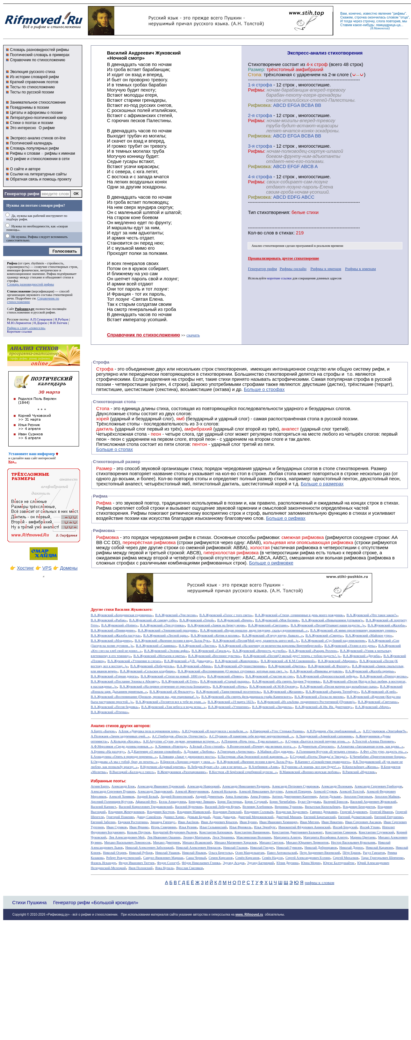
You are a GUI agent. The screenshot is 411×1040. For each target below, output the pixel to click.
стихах (286, 232)
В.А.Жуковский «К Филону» (328, 666)
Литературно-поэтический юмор (38, 117)
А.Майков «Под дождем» (275, 751)
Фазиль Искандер (103, 863)
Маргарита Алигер (287, 837)
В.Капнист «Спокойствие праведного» (322, 761)
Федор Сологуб (168, 863)
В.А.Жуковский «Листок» (197, 645)
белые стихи (305, 212)
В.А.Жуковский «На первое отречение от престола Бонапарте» (165, 686)
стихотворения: (273, 212)
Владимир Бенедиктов (359, 806)
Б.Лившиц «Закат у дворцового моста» (187, 756)
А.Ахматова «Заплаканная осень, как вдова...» (370, 746)
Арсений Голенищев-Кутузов (112, 801)
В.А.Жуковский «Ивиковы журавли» (316, 671)
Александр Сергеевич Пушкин (113, 791)
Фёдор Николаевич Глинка (201, 863)
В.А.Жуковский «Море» (372, 707)
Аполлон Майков (387, 796)
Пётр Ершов (351, 852)
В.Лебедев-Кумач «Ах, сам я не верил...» (217, 767)
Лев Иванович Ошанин (163, 837)
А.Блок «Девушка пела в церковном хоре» (149, 731)
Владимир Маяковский (193, 812)
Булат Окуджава (309, 801)
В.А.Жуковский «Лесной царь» (165, 635)
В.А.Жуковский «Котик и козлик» (215, 635)
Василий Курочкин (188, 806)
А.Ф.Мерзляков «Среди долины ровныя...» (121, 746)
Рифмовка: (260, 105)
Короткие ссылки (19, 331)
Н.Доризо (40, 323)
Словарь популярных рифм (34, 148)
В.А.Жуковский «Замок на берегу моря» (216, 625)
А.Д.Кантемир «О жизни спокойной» (154, 751)
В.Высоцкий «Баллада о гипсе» (132, 772)
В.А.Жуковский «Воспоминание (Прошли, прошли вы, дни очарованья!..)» (145, 696)
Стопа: (255, 74)
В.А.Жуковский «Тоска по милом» (319, 696)
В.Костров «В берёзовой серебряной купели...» (243, 772)
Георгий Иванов (381, 812)
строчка (361, 17)
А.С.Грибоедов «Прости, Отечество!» (179, 736)
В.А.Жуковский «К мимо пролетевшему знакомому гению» (353, 630)
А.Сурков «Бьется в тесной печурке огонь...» (317, 741)
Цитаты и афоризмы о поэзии (36, 112)
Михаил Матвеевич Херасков (235, 842)
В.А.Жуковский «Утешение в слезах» (134, 661)
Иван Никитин (331, 822)
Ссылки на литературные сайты (38, 174)
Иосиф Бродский (345, 827)
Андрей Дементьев (209, 796)
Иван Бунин (248, 822)
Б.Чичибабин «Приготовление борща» (377, 756)
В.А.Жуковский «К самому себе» (153, 620)
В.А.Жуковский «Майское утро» (368, 635)
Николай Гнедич (262, 847)
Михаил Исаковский (197, 842)
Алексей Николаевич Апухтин (261, 791)
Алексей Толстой (351, 791)
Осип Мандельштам (249, 852)
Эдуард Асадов (233, 863)
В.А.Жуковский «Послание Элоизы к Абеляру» (125, 681)
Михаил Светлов (271, 842)
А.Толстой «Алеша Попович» (373, 741)
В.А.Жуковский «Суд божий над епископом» (333, 640)
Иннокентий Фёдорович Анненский (304, 827)
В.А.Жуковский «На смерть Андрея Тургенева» (286, 681)
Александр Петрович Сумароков (295, 786)
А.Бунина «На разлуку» (108, 751)
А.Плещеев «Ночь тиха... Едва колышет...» (251, 741)
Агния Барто (100, 786)
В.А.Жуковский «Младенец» (111, 640)
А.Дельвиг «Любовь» (199, 751)
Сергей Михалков (345, 857)
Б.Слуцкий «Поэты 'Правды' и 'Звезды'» (318, 756)
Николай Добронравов (321, 847)
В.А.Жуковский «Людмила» (272, 707)
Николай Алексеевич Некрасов (198, 847)
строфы (12, 281)
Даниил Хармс (173, 817)
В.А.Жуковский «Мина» (194, 666)
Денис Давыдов (224, 817)
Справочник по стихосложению (37, 60)
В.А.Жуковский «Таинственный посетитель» (228, 691)
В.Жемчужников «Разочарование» (181, 772)
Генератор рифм (21, 193)
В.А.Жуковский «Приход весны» (383, 676)
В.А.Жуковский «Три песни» (176, 615)
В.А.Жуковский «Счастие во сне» (270, 676)
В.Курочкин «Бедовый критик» (162, 767)
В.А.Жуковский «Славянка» (156, 645)
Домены (68, 568)
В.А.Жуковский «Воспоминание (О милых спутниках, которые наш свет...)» (232, 671)
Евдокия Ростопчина (133, 822)
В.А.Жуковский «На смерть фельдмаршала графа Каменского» (246, 696)
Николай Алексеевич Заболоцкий (149, 847)
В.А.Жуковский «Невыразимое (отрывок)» (332, 620)
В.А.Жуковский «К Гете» (180, 681)
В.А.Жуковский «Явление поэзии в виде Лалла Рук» (172, 640)
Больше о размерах (322, 483)
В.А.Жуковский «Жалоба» (387, 625)
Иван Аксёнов (188, 822)
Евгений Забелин (103, 822)
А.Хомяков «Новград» (171, 746)
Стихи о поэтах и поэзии (31, 123)
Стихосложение (19, 291)
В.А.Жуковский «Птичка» (109, 712)
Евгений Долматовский (354, 817)
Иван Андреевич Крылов (219, 822)
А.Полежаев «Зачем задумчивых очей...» (120, 736)
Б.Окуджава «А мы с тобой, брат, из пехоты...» (124, 761)
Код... (12, 461)
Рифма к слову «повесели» (26, 328)
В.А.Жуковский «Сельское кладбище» (147, 671)
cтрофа (264, 84)
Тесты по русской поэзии (32, 92)
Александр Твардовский (155, 791)
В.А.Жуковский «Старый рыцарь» (225, 681)
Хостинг (25, 568)
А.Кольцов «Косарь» (125, 741)
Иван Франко (138, 827)
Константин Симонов (340, 832)
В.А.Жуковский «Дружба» (362, 656)
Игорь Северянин (163, 827)
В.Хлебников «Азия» (264, 767)
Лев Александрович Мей (126, 837)
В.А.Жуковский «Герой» (197, 620)
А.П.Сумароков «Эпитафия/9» (385, 731)
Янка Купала (164, 868)
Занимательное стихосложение (38, 102)
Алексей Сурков (325, 791)
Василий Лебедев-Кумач (222, 806)
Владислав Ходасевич (291, 812)
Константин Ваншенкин (251, 832)
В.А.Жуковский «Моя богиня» (277, 620)
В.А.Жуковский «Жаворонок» (236, 661)
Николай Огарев (114, 852)
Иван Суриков (116, 827)
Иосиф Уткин (369, 827)
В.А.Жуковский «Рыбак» (108, 620)
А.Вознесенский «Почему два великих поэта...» (261, 746)
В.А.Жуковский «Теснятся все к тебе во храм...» (170, 702)
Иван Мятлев (309, 822)
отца (404, 17)
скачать (193, 335)
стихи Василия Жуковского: (128, 609)
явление (384, 13)
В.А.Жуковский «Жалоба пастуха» (116, 635)
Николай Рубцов (141, 852)
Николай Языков (194, 852)
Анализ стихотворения (268, 245)
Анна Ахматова (236, 796)
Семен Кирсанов (221, 857)
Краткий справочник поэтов (34, 82)
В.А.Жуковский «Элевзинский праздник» (168, 630)
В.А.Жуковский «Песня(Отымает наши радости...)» (328, 625)
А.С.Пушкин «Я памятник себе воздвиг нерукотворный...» (251, 736)
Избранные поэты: (108, 781)
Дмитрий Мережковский (255, 817)
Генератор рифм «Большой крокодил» (95, 902)
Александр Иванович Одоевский (160, 786)
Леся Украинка (223, 837)
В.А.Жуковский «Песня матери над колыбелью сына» (339, 686)
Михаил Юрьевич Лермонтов (307, 842)
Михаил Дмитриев (166, 842)
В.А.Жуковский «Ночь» (230, 686)
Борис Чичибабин (282, 801)
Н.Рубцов (61, 319)
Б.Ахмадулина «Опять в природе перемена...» (124, 756)
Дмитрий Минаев (288, 817)
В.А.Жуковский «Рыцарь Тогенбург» (332, 691)
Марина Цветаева (363, 837)
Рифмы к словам (25, 153)
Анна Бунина (259, 796)
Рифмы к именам (325, 268)
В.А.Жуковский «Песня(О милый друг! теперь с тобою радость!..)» (291, 656)
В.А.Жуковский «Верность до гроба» (259, 651)
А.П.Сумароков (41, 319)
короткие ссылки (279, 278)
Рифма (12, 263)
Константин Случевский (376, 832)
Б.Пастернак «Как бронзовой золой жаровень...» (252, 756)
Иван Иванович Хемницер (278, 822)
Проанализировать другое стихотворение (283, 258)
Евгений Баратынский (319, 817)
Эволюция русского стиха (32, 72)
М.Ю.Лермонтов (19, 323)
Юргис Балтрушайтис (339, 863)
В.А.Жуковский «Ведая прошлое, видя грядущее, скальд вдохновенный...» (253, 630)
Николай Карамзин (379, 847)
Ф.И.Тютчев (58, 323)
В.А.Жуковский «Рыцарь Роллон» (313, 651)
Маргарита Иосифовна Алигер (325, 837)
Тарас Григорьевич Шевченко (382, 857)
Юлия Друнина (288, 863)
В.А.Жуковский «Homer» (119, 625)
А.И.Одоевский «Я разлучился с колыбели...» (214, 731)
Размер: (256, 69)
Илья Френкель (240, 827)
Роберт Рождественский (123, 857)
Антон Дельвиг (330, 796)
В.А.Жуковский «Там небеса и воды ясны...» (173, 707)
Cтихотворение (264, 64)
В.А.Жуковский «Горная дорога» (114, 676)
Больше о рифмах (286, 518)
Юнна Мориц (311, 863)
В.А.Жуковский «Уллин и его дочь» (350, 645)
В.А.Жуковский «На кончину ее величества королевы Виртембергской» (270, 645)
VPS (47, 568)
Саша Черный (196, 857)
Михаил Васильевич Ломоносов (127, 842)
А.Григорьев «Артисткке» (236, 751)
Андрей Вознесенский (177, 796)
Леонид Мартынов (196, 837)
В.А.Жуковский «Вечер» (235, 620)
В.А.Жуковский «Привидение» (113, 630)
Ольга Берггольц (221, 852)
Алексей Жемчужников (191, 791)
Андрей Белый (147, 796)
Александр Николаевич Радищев (245, 786)
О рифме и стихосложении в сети (39, 159)
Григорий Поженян (120, 817)
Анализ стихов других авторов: (121, 726)
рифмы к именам (60, 153)
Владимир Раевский (227, 812)
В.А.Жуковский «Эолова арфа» (166, 651)
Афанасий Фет (145, 801)
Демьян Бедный (198, 817)
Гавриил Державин (323, 812)
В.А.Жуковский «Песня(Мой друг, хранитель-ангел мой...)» (256, 640)
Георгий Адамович (353, 812)
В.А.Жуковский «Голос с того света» (225, 615)
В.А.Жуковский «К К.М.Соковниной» (288, 661)
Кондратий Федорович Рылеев (175, 832)
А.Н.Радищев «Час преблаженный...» (333, 731)
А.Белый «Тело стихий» (207, 746)
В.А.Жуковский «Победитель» (152, 666)
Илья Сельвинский (213, 827)
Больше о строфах (264, 389)
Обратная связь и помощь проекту (40, 179)
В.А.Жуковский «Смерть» (324, 635)
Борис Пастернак (229, 801)
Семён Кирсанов (247, 857)
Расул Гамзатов (374, 852)
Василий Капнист (103, 806)
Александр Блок (123, 786)
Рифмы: (256, 89)
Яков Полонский (140, 868)
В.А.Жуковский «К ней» (378, 691)
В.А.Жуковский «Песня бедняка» (115, 707)
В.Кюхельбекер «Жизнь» (360, 767)
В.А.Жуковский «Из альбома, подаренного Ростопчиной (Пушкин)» (306, 702)
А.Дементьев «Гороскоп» (316, 746)
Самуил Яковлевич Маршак (163, 857)
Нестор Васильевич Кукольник (353, 842)
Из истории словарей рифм (34, 77)
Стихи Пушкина (29, 902)
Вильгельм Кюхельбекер (322, 806)
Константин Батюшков (215, 832)
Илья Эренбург (265, 827)
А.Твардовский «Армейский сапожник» (324, 736)
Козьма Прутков (138, 832)
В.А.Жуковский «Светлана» (378, 702)
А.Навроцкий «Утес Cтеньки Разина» (277, 731)
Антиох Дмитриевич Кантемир (294, 796)
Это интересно (23, 128)
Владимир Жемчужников (126, 812)
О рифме (47, 128)
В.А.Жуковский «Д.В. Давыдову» (188, 661)
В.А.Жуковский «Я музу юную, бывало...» (272, 635)
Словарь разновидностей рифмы (39, 50)
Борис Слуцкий (256, 801)
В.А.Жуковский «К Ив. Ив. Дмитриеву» (323, 707)
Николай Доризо (351, 847)
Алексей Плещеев (298, 791)
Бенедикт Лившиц (202, 801)
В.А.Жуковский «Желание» (283, 691)
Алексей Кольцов (223, 791)
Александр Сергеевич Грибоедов (378, 786)
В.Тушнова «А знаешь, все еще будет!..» (311, 767)
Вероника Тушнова (288, 806)
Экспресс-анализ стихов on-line (38, 138)
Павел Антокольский (282, 852)
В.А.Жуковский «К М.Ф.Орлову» (273, 686)
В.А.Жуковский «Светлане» (268, 625)
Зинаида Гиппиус (163, 822)
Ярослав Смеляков (189, 868)
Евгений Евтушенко (388, 817)
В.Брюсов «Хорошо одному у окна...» (187, 761)
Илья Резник (188, 827)
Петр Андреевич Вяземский (319, 852)
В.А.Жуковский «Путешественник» (240, 666)
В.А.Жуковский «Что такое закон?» (371, 615)
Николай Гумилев (289, 847)
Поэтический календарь (31, 143)
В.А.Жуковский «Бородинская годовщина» (122, 615)
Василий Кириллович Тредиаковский (145, 806)
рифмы (399, 13)
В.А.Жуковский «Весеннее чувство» (214, 656)
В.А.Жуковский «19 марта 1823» (231, 702)
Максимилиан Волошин (253, 837)
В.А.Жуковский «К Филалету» (171, 691)
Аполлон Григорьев (358, 796)
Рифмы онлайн (292, 268)
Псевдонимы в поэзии (29, 107)
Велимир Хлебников (257, 806)
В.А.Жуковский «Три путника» (162, 625)
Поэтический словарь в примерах (39, 55)
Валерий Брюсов (335, 801)
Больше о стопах (114, 449)
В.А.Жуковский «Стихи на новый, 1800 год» (173, 676)
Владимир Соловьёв (258, 812)
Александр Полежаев (336, 786)
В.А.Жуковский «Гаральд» (210, 651)
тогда (348, 21)
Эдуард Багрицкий (260, 863)
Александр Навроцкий (203, 786)
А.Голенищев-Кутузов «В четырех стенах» (326, 751)
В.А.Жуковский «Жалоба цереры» (370, 671)
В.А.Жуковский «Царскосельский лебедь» (326, 676)
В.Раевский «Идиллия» (359, 772)
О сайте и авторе (25, 169)
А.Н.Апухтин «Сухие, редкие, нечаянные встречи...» (181, 741)
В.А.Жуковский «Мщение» (337, 661)
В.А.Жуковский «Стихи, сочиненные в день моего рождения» (299, 615)
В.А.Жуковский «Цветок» (286, 666)
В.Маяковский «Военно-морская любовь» (309, 772)
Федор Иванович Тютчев (136, 863)
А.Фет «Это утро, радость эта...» (383, 751)
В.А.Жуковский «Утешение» (228, 707)
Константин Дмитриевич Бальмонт (297, 832)
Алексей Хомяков (121, 796)
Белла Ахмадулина (172, 801)
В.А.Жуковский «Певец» (225, 676)
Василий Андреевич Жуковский (373, 801)
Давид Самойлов (149, 817)
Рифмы (139, 513)
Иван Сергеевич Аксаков (363, 822)
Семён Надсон (272, 857)
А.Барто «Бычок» (103, 731)
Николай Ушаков (167, 852)
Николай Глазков (235, 847)
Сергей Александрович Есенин (307, 857)
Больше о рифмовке (271, 562)
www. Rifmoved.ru (249, 914)
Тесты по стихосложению (32, 87)
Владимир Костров (160, 812)
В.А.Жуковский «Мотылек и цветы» (159, 656)
